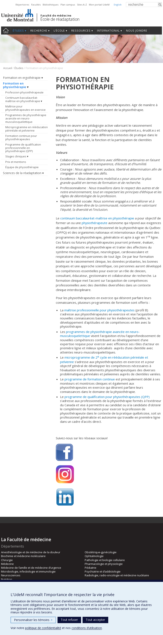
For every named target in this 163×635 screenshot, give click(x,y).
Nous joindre (136, 30)
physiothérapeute (94, 223)
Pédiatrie (90, 568)
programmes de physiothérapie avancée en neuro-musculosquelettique (100, 334)
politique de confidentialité (43, 628)
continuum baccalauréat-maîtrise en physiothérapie (97, 218)
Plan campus (67, 4)
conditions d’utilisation (87, 628)
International (108, 30)
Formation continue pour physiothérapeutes (21, 137)
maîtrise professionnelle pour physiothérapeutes (99, 310)
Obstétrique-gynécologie (101, 552)
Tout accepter (95, 620)
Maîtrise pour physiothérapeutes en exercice (25, 108)
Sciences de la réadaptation (22, 173)
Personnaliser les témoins (33, 620)
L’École (59, 30)
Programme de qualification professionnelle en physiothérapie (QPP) (23, 148)
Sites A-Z (82, 4)
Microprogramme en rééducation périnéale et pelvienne (26, 128)
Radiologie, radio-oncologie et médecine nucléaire (117, 575)
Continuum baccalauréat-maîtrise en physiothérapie (22, 99)
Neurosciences (10, 575)
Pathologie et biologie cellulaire (105, 560)
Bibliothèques (50, 4)
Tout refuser (69, 620)
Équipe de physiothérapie (22, 167)
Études (18, 30)
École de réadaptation (60, 19)
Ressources (81, 30)
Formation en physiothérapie (14, 85)
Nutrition (6, 579)
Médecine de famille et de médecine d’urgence (31, 568)
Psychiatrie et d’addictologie (103, 571)
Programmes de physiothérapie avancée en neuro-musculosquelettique (25, 118)
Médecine (7, 564)
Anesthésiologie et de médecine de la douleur (30, 552)
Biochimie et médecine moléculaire (23, 556)
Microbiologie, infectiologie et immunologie (28, 571)
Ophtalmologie (94, 556)
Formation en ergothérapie (22, 78)
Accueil (6, 30)
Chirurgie (7, 560)
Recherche (38, 30)
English (118, 4)
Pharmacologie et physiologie (104, 564)
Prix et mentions (15, 162)
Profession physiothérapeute (24, 92)
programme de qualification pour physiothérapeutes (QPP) (107, 397)
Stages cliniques (15, 156)
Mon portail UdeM (99, 4)
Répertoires (22, 4)
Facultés (36, 4)
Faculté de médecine (56, 15)
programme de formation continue (90, 379)
